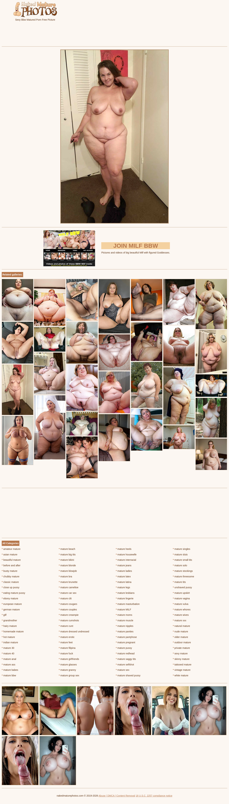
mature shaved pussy (128, 675)
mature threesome (183, 576)
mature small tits (182, 559)
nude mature (180, 631)
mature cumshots (69, 620)
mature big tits (67, 554)
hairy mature (9, 626)
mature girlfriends (69, 659)
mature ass (8, 664)
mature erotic (66, 637)
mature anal (9, 659)
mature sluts (180, 554)
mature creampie (68, 615)
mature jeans (123, 565)
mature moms (124, 615)
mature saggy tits (126, 659)
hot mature (8, 637)
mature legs (123, 587)
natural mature (181, 626)
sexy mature (180, 653)
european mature (12, 604)
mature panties (124, 631)
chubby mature (10, 576)
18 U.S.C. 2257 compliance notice (154, 795)
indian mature (10, 642)
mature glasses (68, 664)
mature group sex (69, 675)
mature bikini (66, 559)
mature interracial (126, 559)
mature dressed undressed (74, 631)
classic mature (10, 582)
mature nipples (124, 626)
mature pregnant (125, 642)
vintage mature (181, 670)
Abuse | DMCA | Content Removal (117, 795)
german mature (11, 609)
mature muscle (124, 620)
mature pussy (124, 648)
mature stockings (183, 571)
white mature (180, 675)
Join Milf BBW (135, 245)
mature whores (181, 609)
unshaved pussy (182, 587)
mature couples (68, 609)
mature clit (65, 598)
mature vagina (181, 598)
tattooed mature (182, 664)
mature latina (123, 582)
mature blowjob (68, 571)
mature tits (179, 582)
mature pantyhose (126, 637)
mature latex (123, 576)
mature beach (67, 549)
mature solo (180, 565)
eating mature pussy (13, 593)
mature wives (181, 615)
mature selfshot (125, 664)
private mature (181, 648)
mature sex (122, 670)
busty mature (9, 571)
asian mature (9, 554)
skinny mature (181, 659)
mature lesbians (125, 593)
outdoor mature (182, 642)
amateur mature (11, 549)
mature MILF (123, 609)
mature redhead (125, 653)
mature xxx (179, 620)
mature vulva (180, 604)
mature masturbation (128, 604)
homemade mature (13, 631)
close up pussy (10, 587)
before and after (11, 565)
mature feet (66, 642)
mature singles (181, 549)
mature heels (123, 549)
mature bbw (9, 675)
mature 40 (8, 653)
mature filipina (67, 648)
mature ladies (124, 571)
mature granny (67, 670)
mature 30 (8, 648)
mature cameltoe (68, 587)
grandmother (9, 620)
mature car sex (67, 593)
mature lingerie (124, 598)
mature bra (65, 576)
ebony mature (10, 598)
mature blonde (67, 565)
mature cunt (66, 626)
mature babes (10, 670)
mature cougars (68, 604)
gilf (4, 615)
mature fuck (66, 653)
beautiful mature (11, 559)
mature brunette (68, 582)
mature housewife (126, 554)
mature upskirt (181, 593)
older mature (180, 637)
